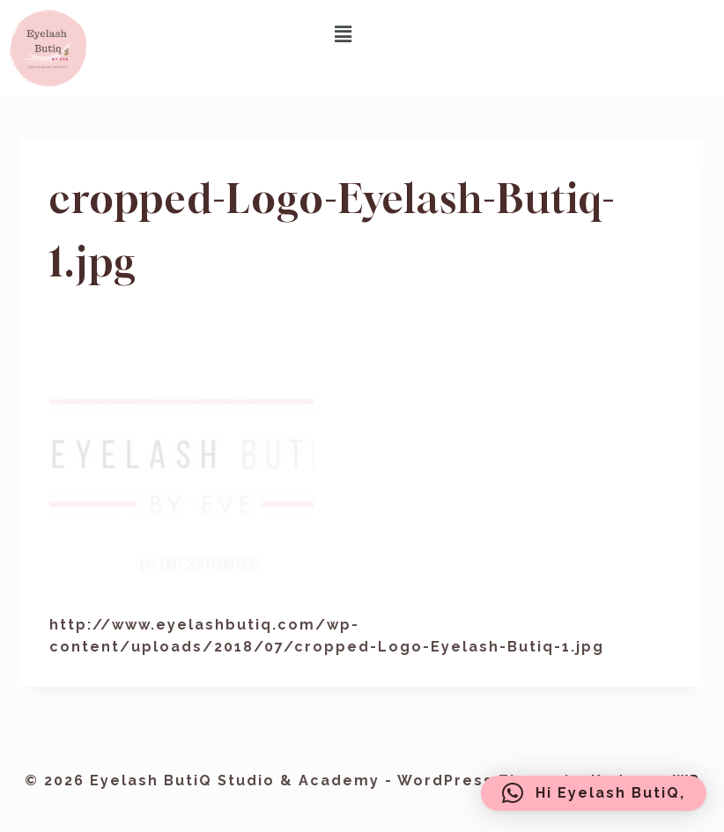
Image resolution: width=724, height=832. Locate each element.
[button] (344, 34)
